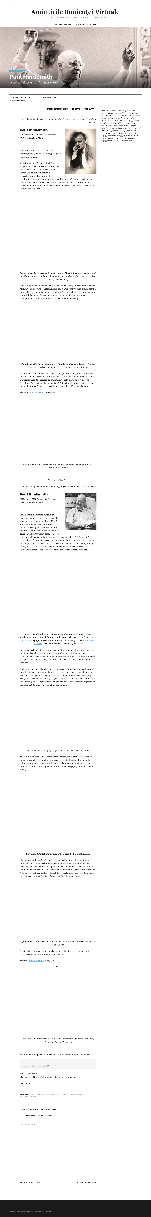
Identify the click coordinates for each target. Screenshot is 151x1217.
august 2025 (112, 118)
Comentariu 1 (51, 97)
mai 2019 (123, 138)
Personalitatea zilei (86, 24)
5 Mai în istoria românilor (43, 1115)
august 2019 (128, 136)
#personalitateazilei (57, 1094)
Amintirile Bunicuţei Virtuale (75, 11)
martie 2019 (111, 141)
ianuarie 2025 (128, 123)
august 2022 (104, 133)
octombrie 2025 (122, 115)
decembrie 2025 (129, 113)
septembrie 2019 (113, 136)
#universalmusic (28, 1097)
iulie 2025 (126, 118)
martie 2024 (117, 131)
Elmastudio (48, 1212)
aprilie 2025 (124, 121)
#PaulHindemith (37, 1094)
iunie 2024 (122, 128)
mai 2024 (133, 128)
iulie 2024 (110, 128)
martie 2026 (117, 110)
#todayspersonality (78, 1094)
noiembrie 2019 (118, 133)
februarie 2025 (113, 123)
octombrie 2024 (121, 126)
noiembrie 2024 (105, 126)
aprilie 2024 (104, 131)
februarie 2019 (126, 141)
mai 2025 (111, 121)
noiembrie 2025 (106, 115)
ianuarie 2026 (113, 113)
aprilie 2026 (104, 110)
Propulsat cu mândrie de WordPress (21, 1212)
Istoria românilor (64, 24)
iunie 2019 (111, 138)
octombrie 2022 (131, 131)
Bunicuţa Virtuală (21, 97)
